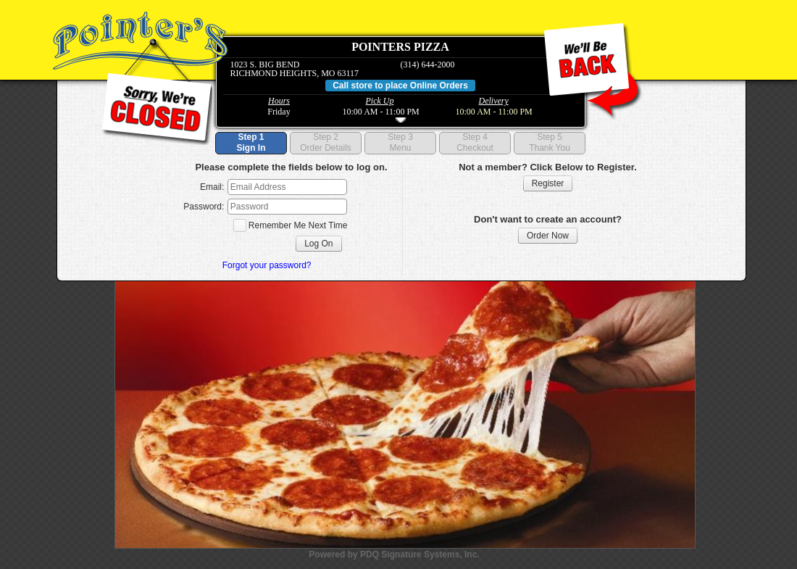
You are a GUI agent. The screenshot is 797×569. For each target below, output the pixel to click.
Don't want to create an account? (548, 219)
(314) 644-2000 (428, 65)
